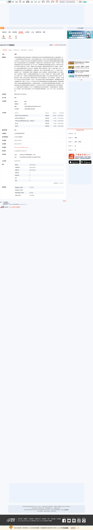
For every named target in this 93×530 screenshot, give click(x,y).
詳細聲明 (66, 509)
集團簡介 (26, 518)
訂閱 (57, 2)
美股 (23, 2)
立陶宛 (79, 141)
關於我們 (20, 518)
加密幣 (43, 2)
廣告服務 (31, 518)
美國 (76, 137)
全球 (39, 2)
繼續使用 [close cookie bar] (73, 528)
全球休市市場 (80, 130)
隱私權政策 (66, 528)
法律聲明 (59, 518)
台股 (20, 2)
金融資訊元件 (38, 518)
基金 (32, 2)
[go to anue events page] (77, 2)
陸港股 (28, 2)
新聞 (16, 2)
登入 (82, 1)
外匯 (35, 2)
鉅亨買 (48, 2)
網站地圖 (53, 518)
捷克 (76, 141)
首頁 (13, 2)
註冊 (85, 2)
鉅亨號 (52, 2)
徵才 (49, 518)
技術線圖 (80, 28)
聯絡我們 (44, 518)
